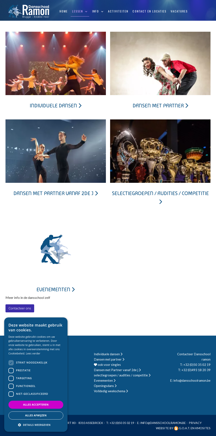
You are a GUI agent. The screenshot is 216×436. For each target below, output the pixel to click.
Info (95, 11)
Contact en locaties (149, 11)
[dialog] (36, 374)
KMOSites (203, 428)
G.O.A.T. (182, 428)
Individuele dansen (55, 106)
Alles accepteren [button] (36, 404)
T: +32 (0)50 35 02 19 (195, 364)
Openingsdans (105, 386)
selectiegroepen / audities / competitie (122, 375)
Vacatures (179, 11)
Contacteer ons (20, 308)
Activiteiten (118, 11)
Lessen (77, 11)
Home (63, 11)
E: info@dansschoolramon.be (190, 380)
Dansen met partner (160, 106)
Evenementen (55, 289)
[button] (35, 425)
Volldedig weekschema (111, 391)
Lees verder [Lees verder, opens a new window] (33, 353)
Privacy (195, 423)
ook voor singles (107, 364)
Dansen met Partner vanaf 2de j (56, 193)
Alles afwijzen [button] (36, 415)
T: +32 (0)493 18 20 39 (194, 370)
